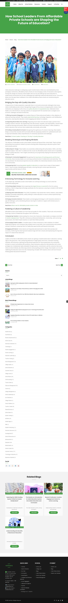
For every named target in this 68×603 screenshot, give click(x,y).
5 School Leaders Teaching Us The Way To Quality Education (27, 136)
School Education (8, 367)
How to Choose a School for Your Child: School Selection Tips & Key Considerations (27, 294)
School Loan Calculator (40, 575)
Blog (15, 39)
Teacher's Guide (8, 406)
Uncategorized (8, 433)
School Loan (7, 340)
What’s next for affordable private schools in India (24, 205)
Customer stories (9, 451)
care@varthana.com (38, 0)
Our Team (23, 571)
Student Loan (53, 566)
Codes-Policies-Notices (40, 573)
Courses (7, 388)
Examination (7, 334)
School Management (9, 361)
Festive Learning (8, 352)
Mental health (8, 445)
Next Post (58, 265)
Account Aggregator (25, 581)
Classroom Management (10, 385)
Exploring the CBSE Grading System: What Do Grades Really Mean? (24, 283)
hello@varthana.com (58, 0)
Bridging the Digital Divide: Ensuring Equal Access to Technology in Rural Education (27, 309)
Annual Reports (24, 575)
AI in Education (8, 397)
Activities (7, 418)
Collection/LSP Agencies (26, 583)
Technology (7, 346)
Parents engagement (9, 349)
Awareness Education (9, 457)
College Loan (38, 569)
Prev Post (10, 265)
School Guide (8, 412)
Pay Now (23, 585)
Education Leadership (9, 355)
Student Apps (8, 421)
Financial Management (40, 577)
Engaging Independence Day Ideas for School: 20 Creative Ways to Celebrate (26, 315)
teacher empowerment (13, 218)
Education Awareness (9, 430)
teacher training (8, 415)
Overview (23, 566)
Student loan (8, 331)
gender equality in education (30, 165)
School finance (8, 376)
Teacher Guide (8, 382)
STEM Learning (8, 379)
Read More (14, 512)
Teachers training (9, 358)
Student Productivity (9, 427)
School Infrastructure (9, 436)
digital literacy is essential (40, 186)
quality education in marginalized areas (39, 109)
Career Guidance (8, 403)
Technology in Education (10, 454)
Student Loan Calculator (56, 573)
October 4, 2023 (26, 84)
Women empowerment (10, 337)
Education (46, 84)
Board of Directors (25, 569)
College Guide (8, 364)
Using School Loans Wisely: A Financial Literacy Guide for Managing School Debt (26, 288)
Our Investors (24, 573)
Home (6, 39)
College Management (9, 391)
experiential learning (33, 117)
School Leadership (9, 394)
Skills (6, 424)
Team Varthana (11, 84)
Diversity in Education (9, 343)
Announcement (8, 439)
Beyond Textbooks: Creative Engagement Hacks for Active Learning (53, 499)
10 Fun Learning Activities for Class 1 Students (19, 320)
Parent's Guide (8, 448)
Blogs (37, 571)
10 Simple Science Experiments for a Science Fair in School (22, 304)
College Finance (8, 400)
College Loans (8, 373)
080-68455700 (19, 0)
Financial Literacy (8, 409)
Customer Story (8, 370)
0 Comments (36, 84)
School (11, 39)
